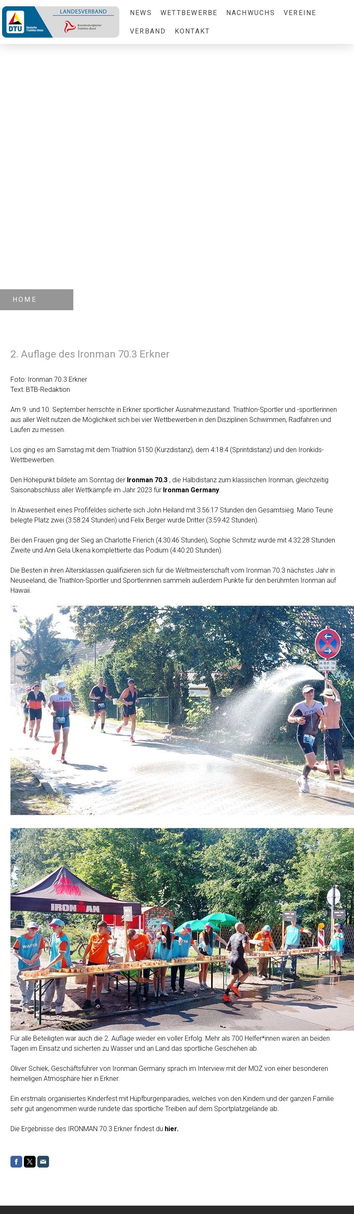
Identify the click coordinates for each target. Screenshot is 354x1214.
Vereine (300, 13)
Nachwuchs (250, 13)
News (141, 13)
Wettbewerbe (189, 13)
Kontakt (192, 31)
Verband (148, 31)
